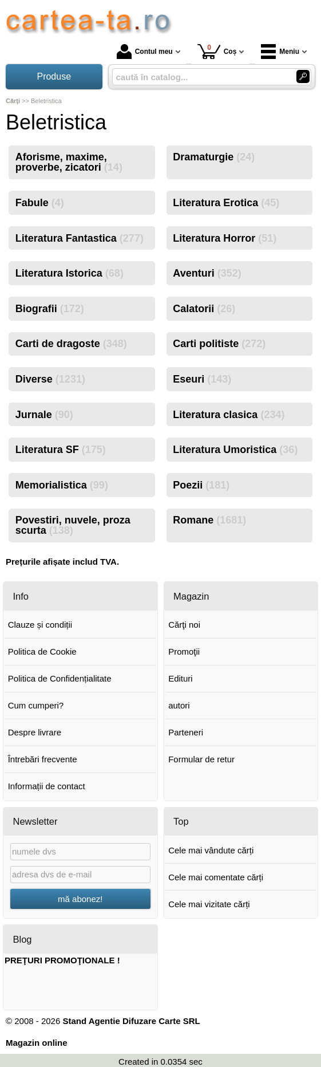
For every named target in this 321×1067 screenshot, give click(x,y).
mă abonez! (80, 899)
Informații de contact (46, 786)
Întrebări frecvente (42, 759)
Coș (217, 51)
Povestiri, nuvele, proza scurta (72, 525)
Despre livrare (34, 732)
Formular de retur (201, 759)
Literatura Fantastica (79, 238)
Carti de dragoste (71, 343)
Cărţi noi (184, 624)
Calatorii (204, 308)
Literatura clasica (228, 414)
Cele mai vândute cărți (210, 850)
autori (179, 705)
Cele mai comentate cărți (215, 877)
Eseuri (202, 379)
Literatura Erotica (226, 202)
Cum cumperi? (36, 705)
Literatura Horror (224, 238)
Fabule (39, 202)
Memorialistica (61, 485)
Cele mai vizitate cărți (209, 904)
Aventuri (207, 273)
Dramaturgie (214, 157)
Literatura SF (60, 449)
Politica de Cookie (42, 651)
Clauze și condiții (40, 624)
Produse (54, 76)
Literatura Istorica (69, 273)
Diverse (50, 379)
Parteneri (185, 732)
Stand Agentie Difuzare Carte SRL (131, 1021)
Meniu (280, 51)
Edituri (180, 678)
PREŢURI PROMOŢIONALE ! (62, 960)
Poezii (201, 485)
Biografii (49, 308)
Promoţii (184, 651)
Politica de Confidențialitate (60, 678)
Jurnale (44, 414)
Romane (209, 520)
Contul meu (145, 51)
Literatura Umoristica (235, 449)
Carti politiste (219, 343)
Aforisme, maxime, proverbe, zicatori (68, 162)
